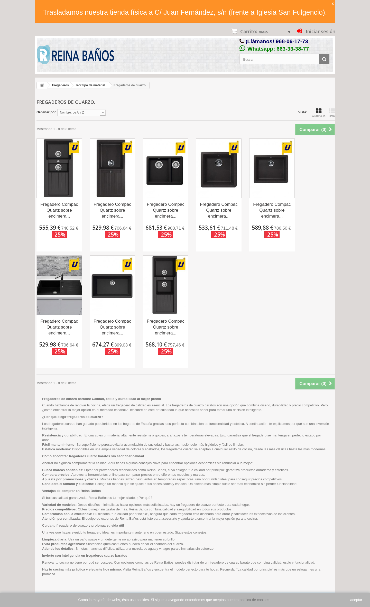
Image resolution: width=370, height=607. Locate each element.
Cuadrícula (319, 112)
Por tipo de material (90, 85)
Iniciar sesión (319, 31)
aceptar (356, 600)
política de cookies (254, 600)
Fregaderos (60, 85)
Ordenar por (46, 112)
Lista (332, 112)
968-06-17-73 (292, 41)
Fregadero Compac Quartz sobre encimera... (59, 210)
